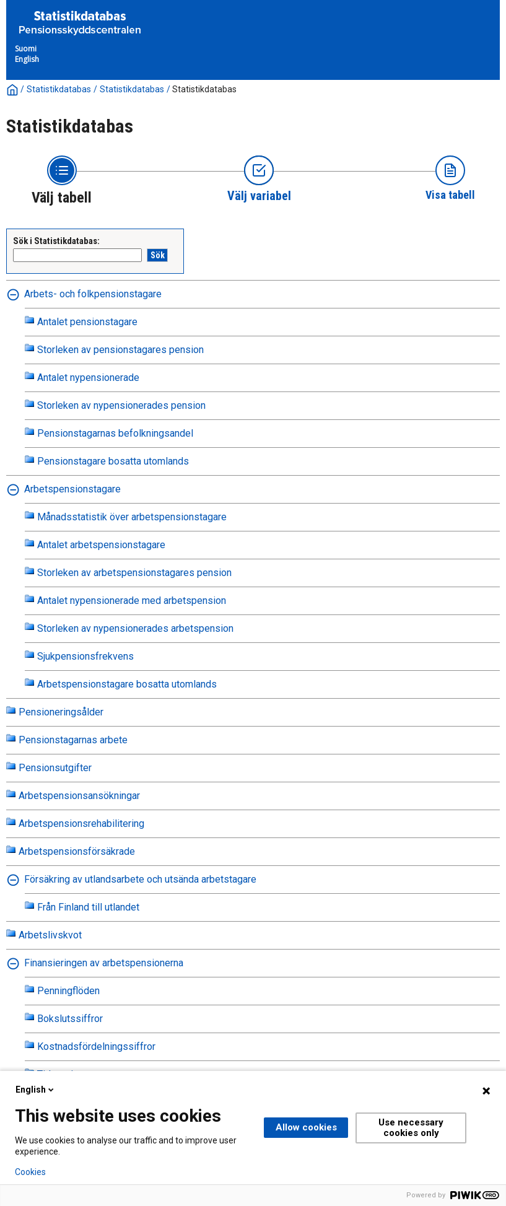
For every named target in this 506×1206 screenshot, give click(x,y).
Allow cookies (306, 1127)
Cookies (30, 1172)
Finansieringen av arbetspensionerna (103, 963)
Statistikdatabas (59, 89)
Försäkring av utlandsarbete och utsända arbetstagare (140, 879)
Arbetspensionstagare (72, 489)
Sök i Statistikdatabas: (56, 241)
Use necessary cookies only (410, 1127)
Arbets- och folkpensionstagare (93, 294)
